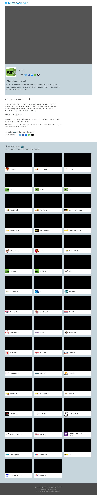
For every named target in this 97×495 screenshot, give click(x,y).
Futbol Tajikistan (14, 455)
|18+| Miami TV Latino (75, 230)
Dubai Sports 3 (44, 312)
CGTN (71, 169)
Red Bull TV (43, 475)
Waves (41, 291)
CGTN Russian (14, 291)
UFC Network (13, 414)
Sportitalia (72, 353)
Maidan (42, 332)
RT (11, 190)
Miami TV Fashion (45, 230)
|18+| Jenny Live (14, 251)
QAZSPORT (43, 373)
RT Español (43, 271)
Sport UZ (71, 312)
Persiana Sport (14, 373)
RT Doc (42, 190)
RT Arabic (13, 271)
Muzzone (71, 393)
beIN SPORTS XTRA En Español (75, 434)
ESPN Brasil (43, 353)
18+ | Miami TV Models (75, 210)
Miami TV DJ (13, 393)
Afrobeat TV (72, 332)
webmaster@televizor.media (51, 491)
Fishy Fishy (72, 291)
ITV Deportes (43, 455)
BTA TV (71, 455)
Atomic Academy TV (15, 475)
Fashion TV (43, 414)
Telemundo (13, 353)
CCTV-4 (71, 271)
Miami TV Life (43, 169)
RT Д (70, 190)
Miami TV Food (14, 230)
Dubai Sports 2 (14, 312)
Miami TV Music (44, 393)
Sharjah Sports (14, 332)
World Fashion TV (74, 414)
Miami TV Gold (14, 210)
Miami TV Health (73, 251)
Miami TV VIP (43, 210)
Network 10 (13, 169)
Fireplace (42, 251)
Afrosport (71, 373)
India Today (43, 434)
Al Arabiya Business (15, 434)
